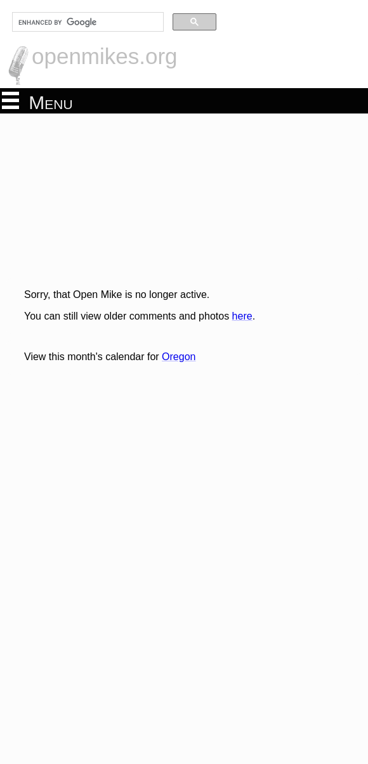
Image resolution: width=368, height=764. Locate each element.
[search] (86, 22)
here (242, 316)
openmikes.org (105, 56)
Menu (37, 101)
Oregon (178, 356)
